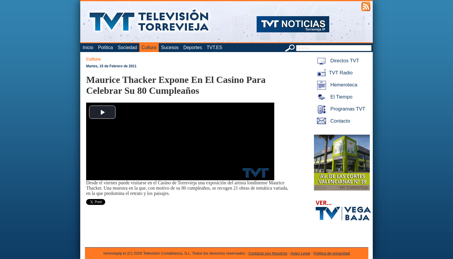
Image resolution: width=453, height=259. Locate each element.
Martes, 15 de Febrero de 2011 (111, 66)
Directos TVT (337, 61)
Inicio (88, 47)
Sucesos (170, 47)
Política (105, 47)
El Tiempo (333, 97)
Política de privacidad (332, 253)
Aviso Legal (300, 253)
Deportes (192, 47)
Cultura (149, 47)
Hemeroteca (336, 85)
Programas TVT (340, 109)
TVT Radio (333, 73)
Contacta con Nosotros (267, 253)
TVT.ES (214, 47)
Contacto (332, 121)
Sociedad (127, 47)
